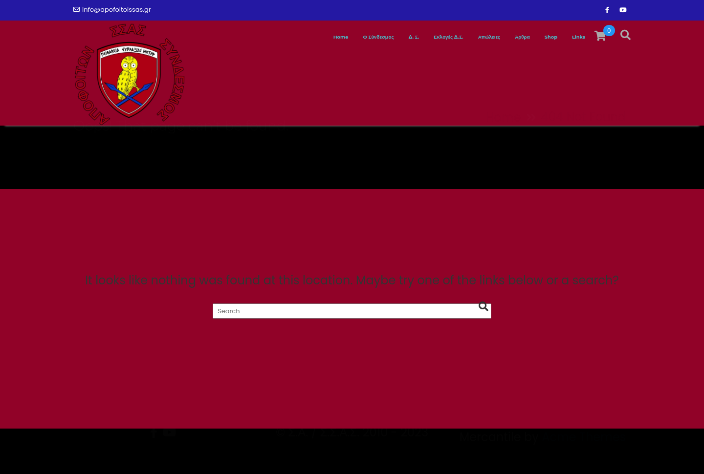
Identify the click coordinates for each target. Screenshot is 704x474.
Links (574, 37)
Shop (537, 37)
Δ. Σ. (344, 37)
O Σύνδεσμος (293, 37)
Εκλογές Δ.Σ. (393, 37)
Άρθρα (498, 37)
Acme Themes (584, 457)
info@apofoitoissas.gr (112, 9)
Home (240, 37)
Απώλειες (452, 37)
